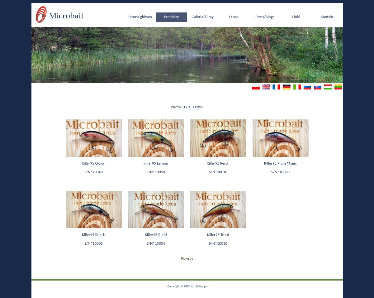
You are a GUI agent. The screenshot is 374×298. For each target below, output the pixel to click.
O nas (234, 16)
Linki (296, 16)
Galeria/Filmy (203, 16)
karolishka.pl (198, 286)
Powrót (187, 258)
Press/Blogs (264, 16)
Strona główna (140, 16)
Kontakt (327, 16)
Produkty (171, 16)
